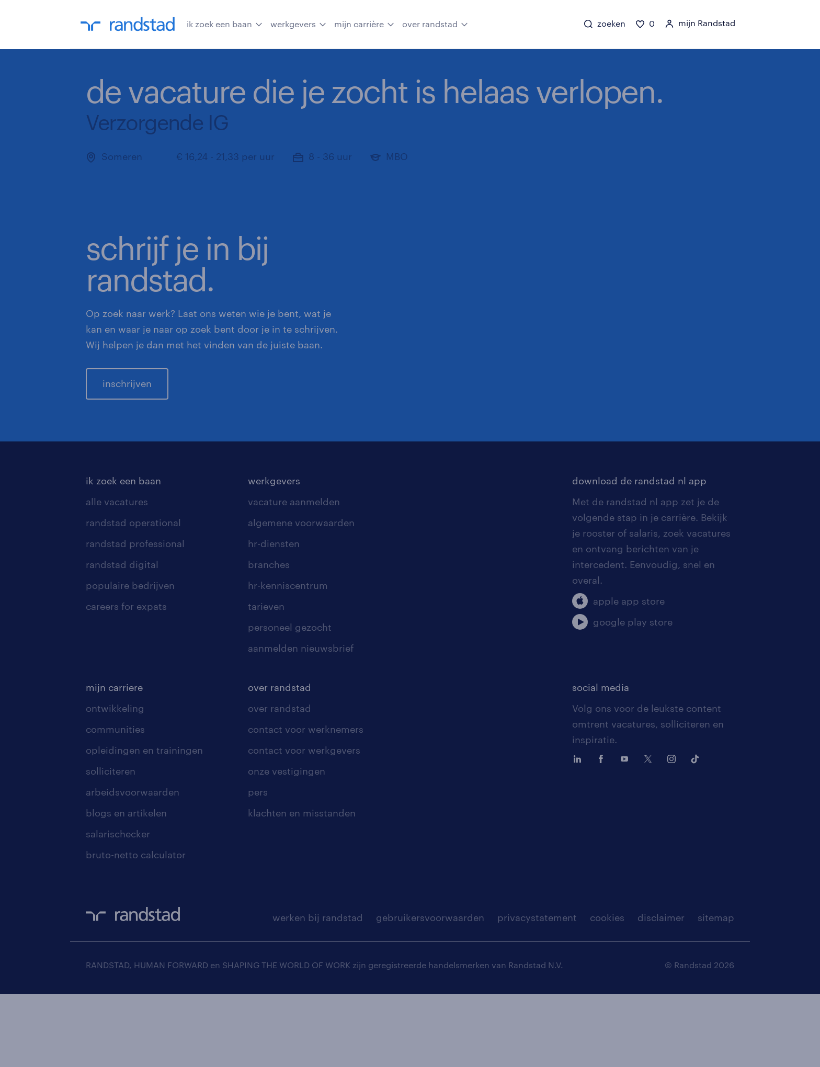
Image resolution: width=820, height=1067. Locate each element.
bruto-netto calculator (136, 928)
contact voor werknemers (305, 802)
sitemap (716, 990)
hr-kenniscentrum (288, 658)
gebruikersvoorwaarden (430, 990)
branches (269, 637)
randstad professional (135, 616)
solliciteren (110, 844)
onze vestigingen (286, 844)
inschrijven (127, 420)
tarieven (266, 679)
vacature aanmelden (294, 575)
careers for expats (126, 679)
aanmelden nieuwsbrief (301, 721)
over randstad (435, 23)
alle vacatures (117, 575)
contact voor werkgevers (304, 823)
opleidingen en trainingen (144, 823)
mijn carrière (364, 23)
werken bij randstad (317, 990)
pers (258, 865)
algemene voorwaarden (301, 595)
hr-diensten (274, 616)
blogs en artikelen (126, 886)
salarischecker (118, 907)
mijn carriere (114, 760)
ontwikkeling (115, 781)
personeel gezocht (290, 700)
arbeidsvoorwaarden (132, 865)
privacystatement (537, 990)
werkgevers (298, 23)
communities (115, 802)
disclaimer (661, 990)
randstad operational (133, 595)
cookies (607, 990)
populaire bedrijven (130, 658)
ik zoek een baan (225, 23)
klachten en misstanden (302, 886)
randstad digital (122, 637)
